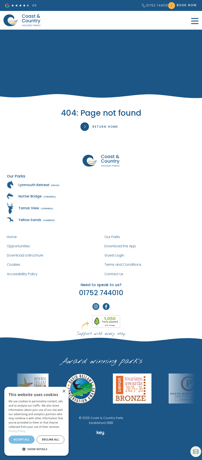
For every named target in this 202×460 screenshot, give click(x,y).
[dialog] (36, 421)
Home (12, 236)
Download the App (120, 246)
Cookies (13, 264)
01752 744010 (155, 5)
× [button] (63, 391)
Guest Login (114, 255)
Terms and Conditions (122, 264)
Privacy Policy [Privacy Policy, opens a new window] (17, 431)
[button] (36, 448)
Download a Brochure (25, 255)
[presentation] (101, 450)
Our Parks (112, 236)
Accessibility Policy (22, 274)
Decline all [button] (50, 439)
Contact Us (113, 274)
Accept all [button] (22, 439)
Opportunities (18, 246)
